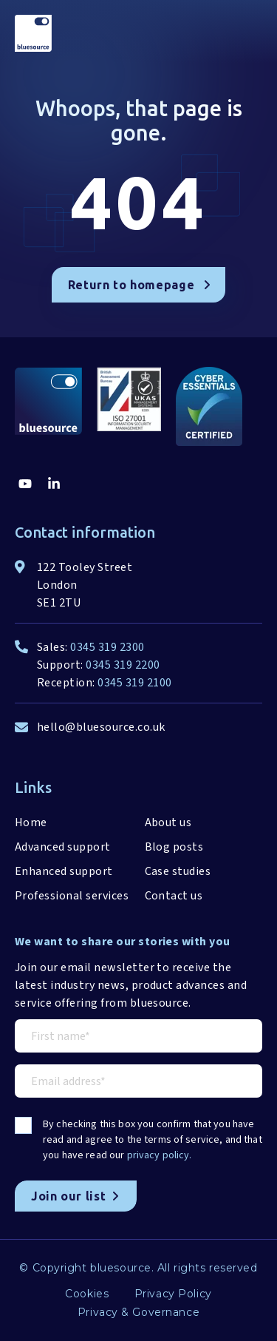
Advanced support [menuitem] (63, 847)
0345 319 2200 (123, 665)
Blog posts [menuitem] (174, 847)
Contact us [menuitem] (174, 896)
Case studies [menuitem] (178, 871)
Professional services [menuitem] (72, 896)
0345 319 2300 (107, 647)
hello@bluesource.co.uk (101, 727)
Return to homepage (139, 284)
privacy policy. (159, 1155)
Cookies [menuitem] (87, 1293)
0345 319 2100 (134, 683)
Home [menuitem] (31, 822)
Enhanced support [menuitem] (64, 871)
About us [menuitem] (168, 822)
